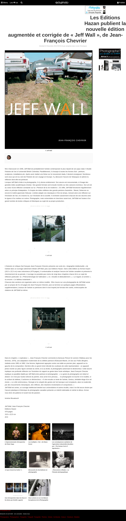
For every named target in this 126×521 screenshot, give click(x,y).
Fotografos (23, 517)
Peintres (44, 517)
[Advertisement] (52, 18)
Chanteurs (70, 517)
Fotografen (37, 517)
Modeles (76, 517)
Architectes (56, 517)
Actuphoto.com (6, 510)
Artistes (50, 517)
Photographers (14, 517)
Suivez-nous (26, 514)
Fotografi (30, 517)
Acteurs (63, 517)
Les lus (14, 2)
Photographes (4, 517)
